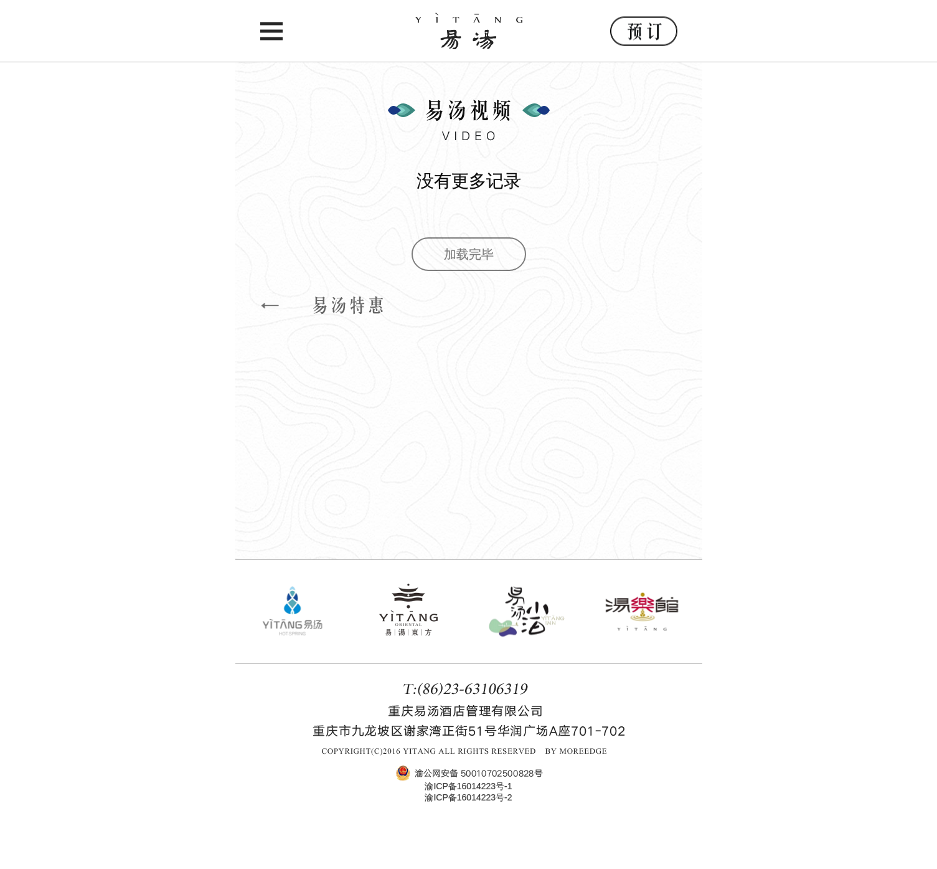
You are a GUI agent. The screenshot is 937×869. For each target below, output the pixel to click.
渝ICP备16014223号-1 (468, 786)
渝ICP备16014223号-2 (468, 797)
